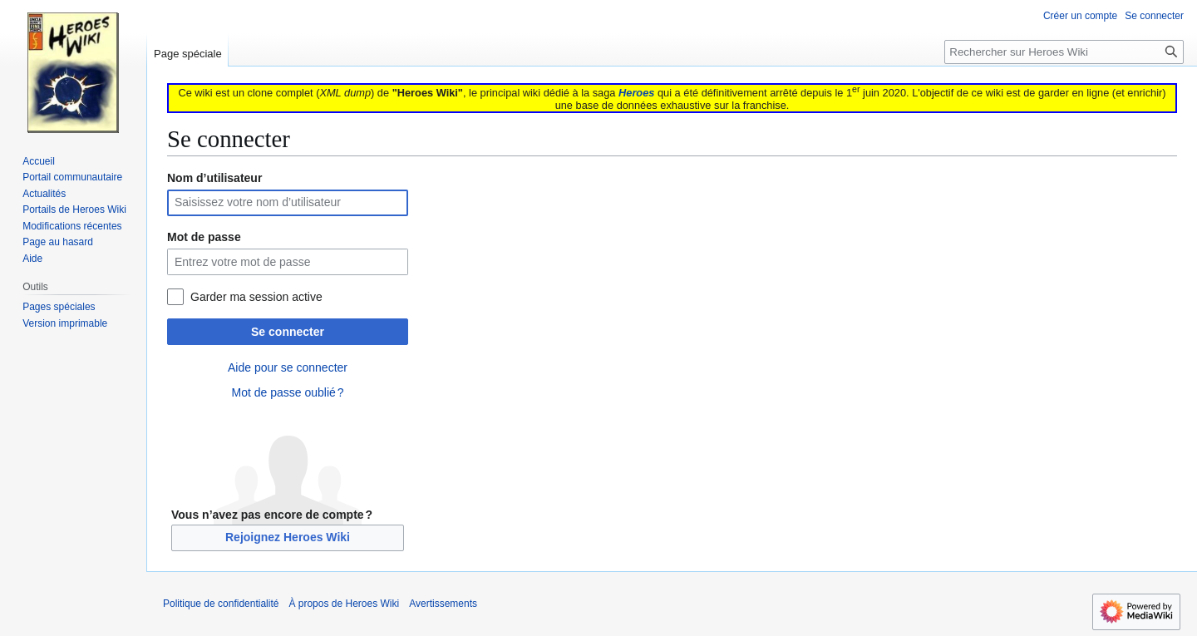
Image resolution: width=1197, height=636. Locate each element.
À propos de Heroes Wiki (343, 603)
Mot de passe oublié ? (287, 392)
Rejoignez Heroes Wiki (287, 537)
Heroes (636, 92)
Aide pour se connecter (287, 367)
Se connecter (287, 331)
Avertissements (443, 603)
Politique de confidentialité (220, 603)
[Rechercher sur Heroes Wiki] (1064, 52)
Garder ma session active (256, 296)
